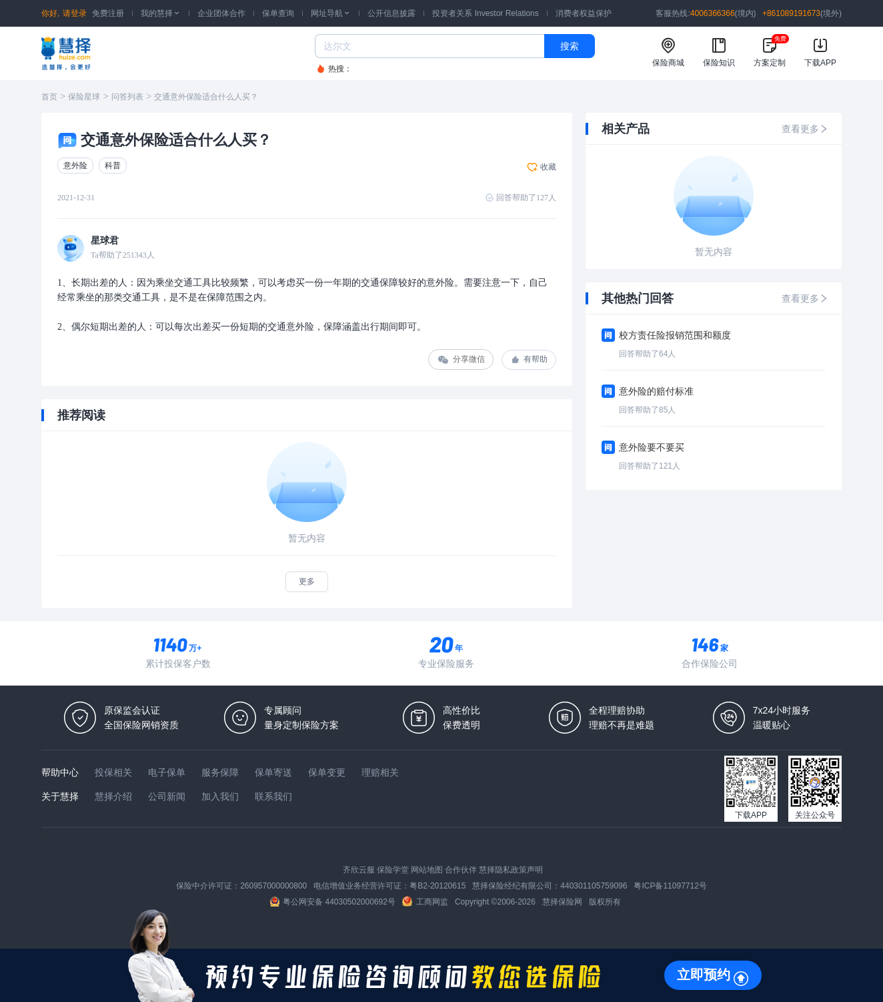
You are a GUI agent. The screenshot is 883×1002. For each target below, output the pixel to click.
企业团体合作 (221, 13)
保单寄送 (273, 772)
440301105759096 (593, 886)
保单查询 (278, 13)
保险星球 (84, 96)
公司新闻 (166, 796)
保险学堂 (393, 869)
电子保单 (166, 772)
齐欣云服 (359, 869)
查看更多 (805, 128)
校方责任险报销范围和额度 (675, 335)
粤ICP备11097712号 (670, 886)
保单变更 (326, 772)
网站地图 (427, 869)
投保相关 (113, 772)
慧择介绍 (113, 796)
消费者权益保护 (584, 13)
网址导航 (331, 13)
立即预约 (703, 974)
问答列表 (127, 96)
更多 (307, 581)
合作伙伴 (461, 869)
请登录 (75, 13)
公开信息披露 (391, 13)
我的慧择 (161, 13)
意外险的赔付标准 (656, 391)
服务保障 (220, 772)
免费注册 (108, 13)
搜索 (569, 46)
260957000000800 (273, 886)
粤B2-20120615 (437, 886)
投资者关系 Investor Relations (485, 13)
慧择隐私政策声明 (511, 869)
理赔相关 (380, 772)
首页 (49, 96)
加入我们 (220, 796)
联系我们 (273, 796)
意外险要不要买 (651, 447)
